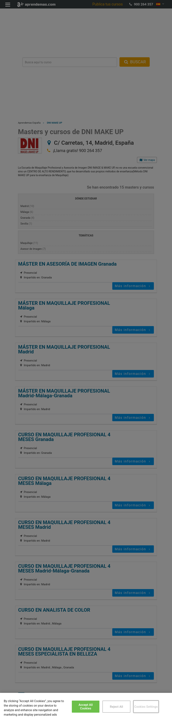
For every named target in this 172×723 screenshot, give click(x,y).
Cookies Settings (146, 706)
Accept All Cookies (86, 706)
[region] (86, 708)
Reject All (116, 706)
